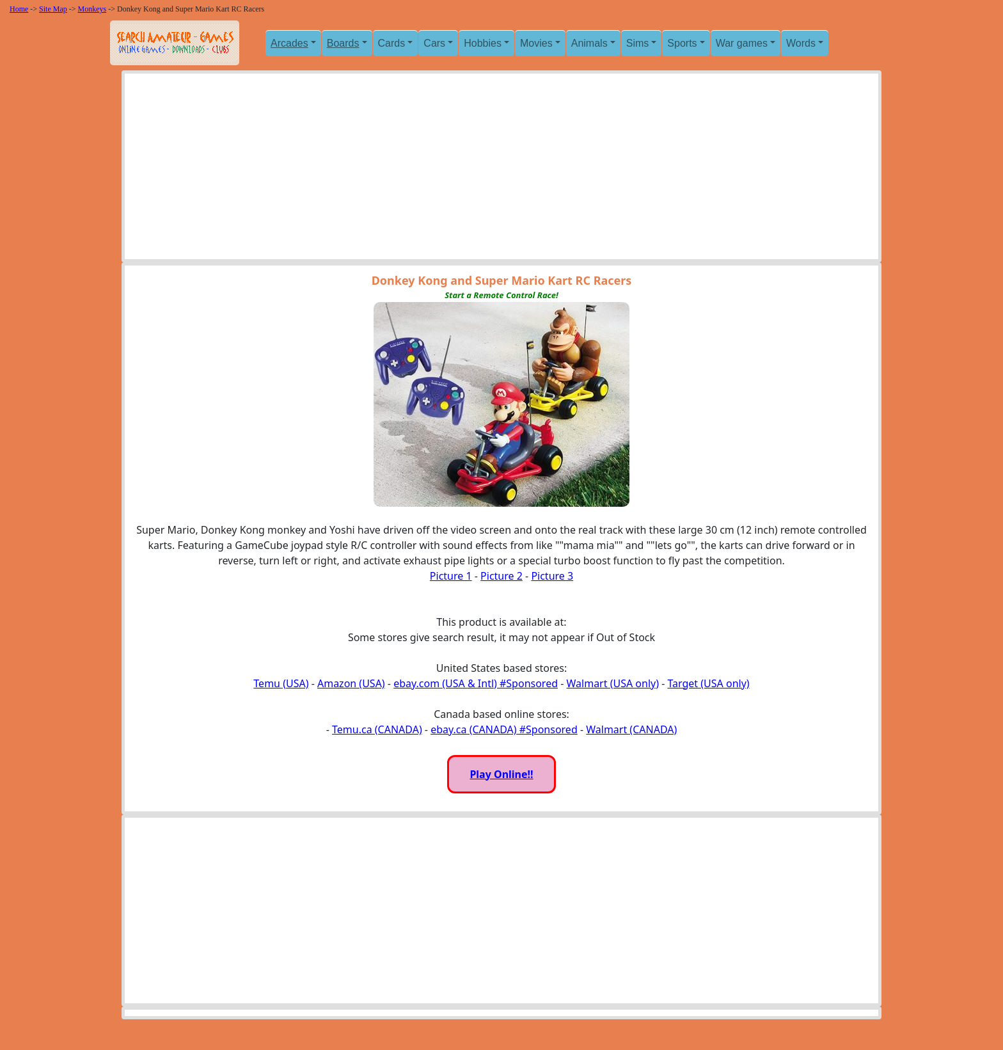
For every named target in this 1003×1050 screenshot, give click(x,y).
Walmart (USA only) (613, 683)
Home (19, 8)
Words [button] (801, 43)
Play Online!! (501, 774)
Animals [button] (589, 43)
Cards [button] (392, 43)
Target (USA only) (708, 683)
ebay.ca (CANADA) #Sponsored (504, 729)
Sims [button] (637, 43)
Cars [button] (434, 43)
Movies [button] (536, 43)
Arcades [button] (289, 43)
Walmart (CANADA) (631, 729)
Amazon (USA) (351, 683)
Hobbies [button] (483, 43)
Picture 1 (451, 576)
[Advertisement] (501, 169)
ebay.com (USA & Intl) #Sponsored (475, 683)
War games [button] (742, 43)
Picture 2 (501, 576)
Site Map (53, 8)
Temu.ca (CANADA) (377, 729)
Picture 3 (552, 576)
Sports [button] (682, 43)
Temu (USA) (280, 683)
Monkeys (92, 8)
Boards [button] (343, 43)
